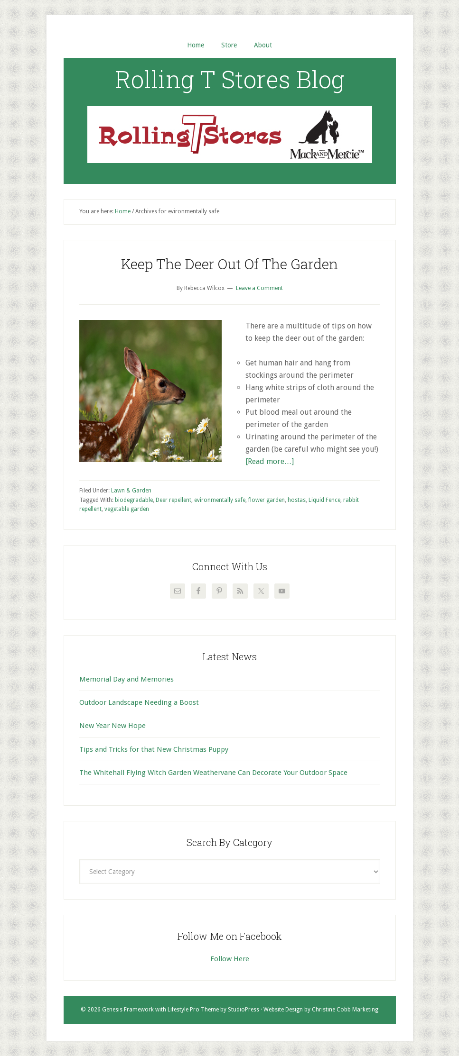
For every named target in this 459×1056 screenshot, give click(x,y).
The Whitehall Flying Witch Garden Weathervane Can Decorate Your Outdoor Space (213, 772)
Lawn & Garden (131, 490)
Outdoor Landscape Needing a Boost (139, 702)
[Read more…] (269, 461)
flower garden (266, 500)
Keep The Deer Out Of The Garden (229, 264)
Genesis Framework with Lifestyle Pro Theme (160, 1009)
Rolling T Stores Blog (230, 79)
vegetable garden (126, 509)
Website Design (283, 1009)
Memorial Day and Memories (126, 679)
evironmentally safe (219, 500)
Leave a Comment (259, 288)
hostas (297, 500)
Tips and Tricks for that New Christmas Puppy (153, 749)
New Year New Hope (112, 725)
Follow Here (229, 959)
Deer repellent (173, 500)
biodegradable (134, 500)
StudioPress (243, 1009)
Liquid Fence (324, 500)
